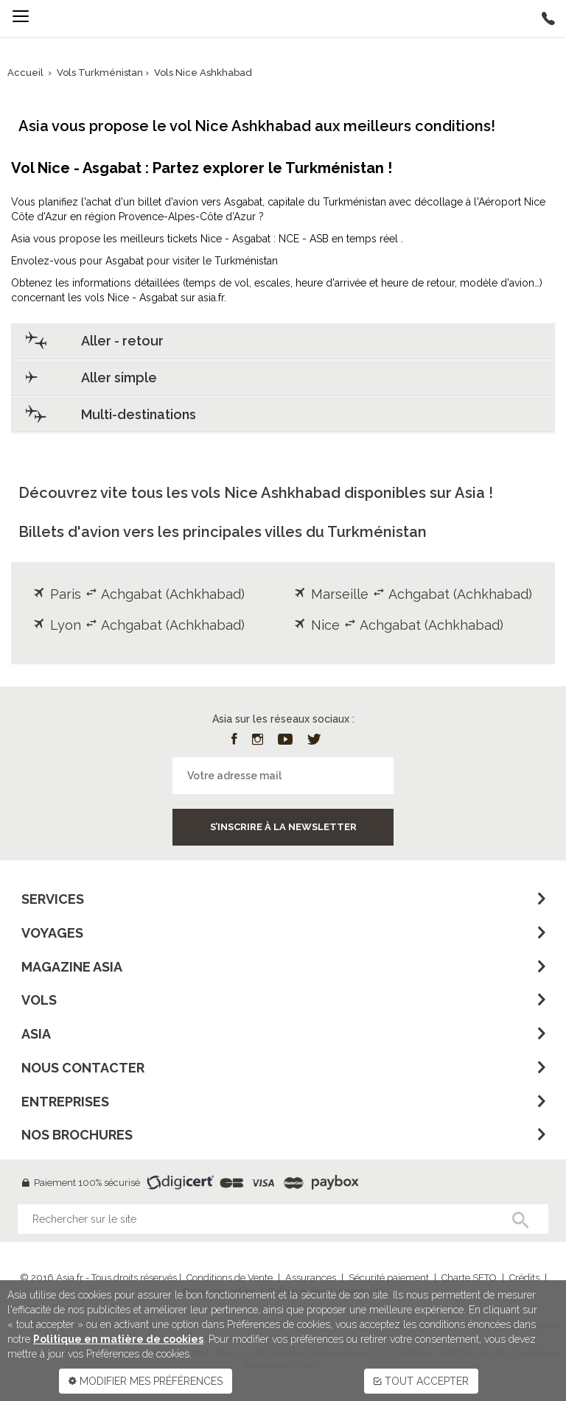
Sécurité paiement (389, 1277)
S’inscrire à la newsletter (283, 826)
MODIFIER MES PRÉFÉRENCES (146, 1381)
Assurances (310, 1277)
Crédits (524, 1277)
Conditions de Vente (229, 1277)
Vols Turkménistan (101, 72)
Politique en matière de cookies (118, 1339)
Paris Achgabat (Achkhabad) (139, 594)
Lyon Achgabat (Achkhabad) (139, 625)
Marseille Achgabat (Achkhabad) (413, 594)
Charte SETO (469, 1277)
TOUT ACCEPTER (421, 1381)
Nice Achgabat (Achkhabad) (398, 625)
